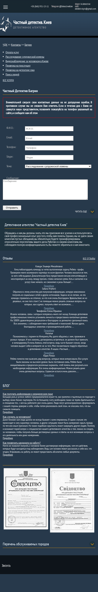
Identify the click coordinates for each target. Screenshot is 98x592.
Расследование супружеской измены (25, 56)
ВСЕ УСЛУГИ (8, 80)
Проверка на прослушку (18, 65)
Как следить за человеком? (17, 420)
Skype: (9, 156)
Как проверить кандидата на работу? (22, 446)
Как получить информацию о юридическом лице (28, 398)
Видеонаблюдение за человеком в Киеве (27, 61)
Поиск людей (12, 74)
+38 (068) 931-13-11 (40, 6)
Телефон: (11, 146)
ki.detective (85, 4)
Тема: (9, 166)
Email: (9, 137)
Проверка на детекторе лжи (20, 70)
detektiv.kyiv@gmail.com (85, 8)
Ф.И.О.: (10, 127)
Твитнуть (6, 569)
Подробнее (49, 289)
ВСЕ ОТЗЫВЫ (89, 262)
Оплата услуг (12, 52)
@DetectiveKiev (66, 6)
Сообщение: (12, 177)
